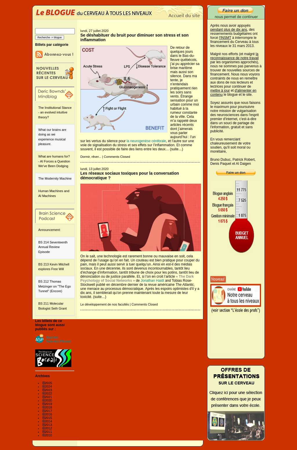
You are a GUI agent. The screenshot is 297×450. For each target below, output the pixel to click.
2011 (48, 431)
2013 (48, 424)
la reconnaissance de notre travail (234, 56)
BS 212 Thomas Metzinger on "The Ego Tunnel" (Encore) (54, 286)
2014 (48, 421)
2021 (48, 397)
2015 (48, 418)
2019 (48, 404)
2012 (48, 428)
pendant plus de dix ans (228, 30)
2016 (48, 414)
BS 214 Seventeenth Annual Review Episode (53, 247)
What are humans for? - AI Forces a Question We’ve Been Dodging (54, 161)
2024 (48, 386)
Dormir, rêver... (90, 156)
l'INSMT (225, 38)
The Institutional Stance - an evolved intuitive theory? (55, 112)
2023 (48, 390)
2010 (48, 435)
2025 (48, 383)
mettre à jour (220, 90)
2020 (48, 400)
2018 (48, 407)
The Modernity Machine (55, 178)
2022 (48, 393)
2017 (48, 411)
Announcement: (49, 230)
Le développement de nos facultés (104, 304)
